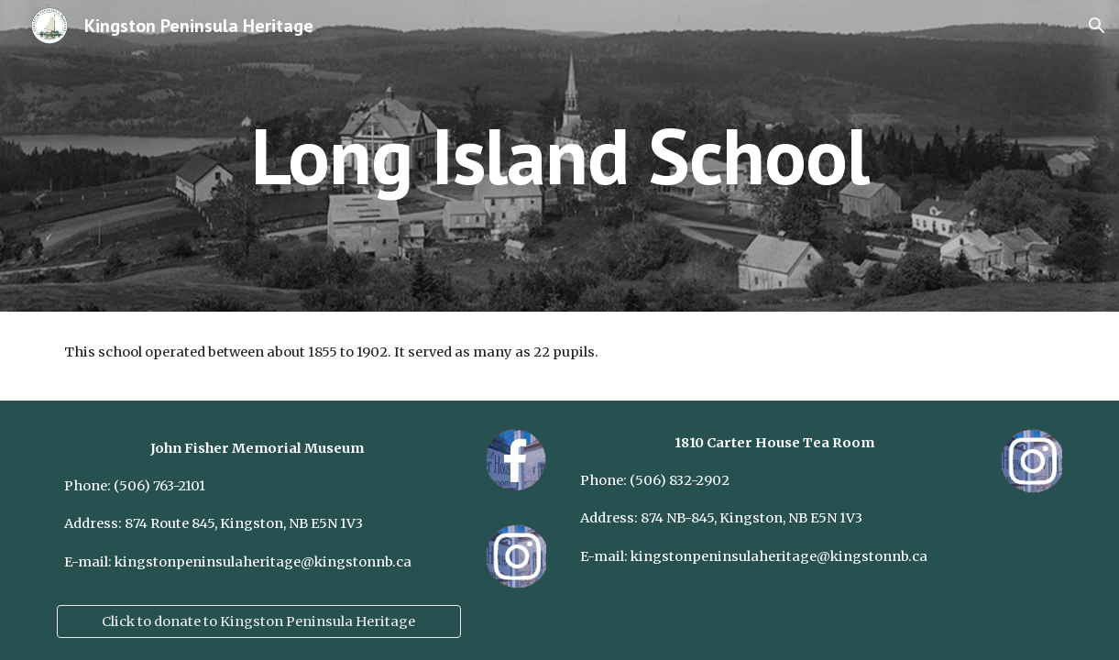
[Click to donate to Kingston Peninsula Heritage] (259, 621)
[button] (1097, 26)
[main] (560, 155)
